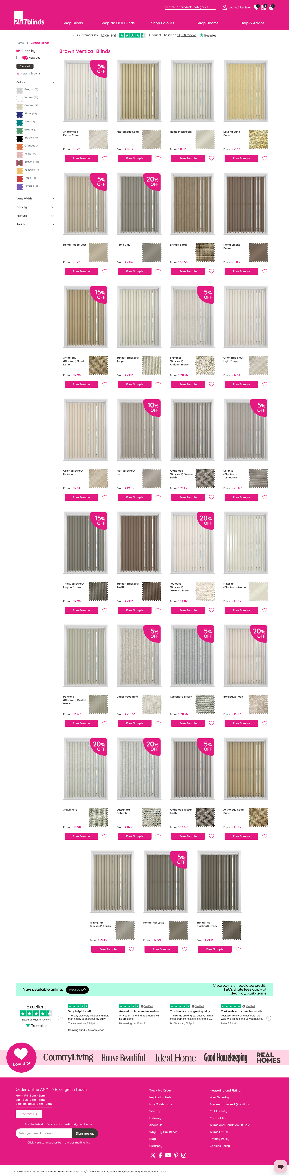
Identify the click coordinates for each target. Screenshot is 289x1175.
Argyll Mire (70, 809)
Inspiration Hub (160, 1097)
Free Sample (81, 158)
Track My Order (160, 1090)
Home (20, 42)
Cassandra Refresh (123, 811)
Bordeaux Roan (233, 696)
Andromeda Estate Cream (71, 133)
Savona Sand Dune (231, 133)
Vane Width (24, 198)
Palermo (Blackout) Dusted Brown (74, 700)
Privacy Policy (219, 1139)
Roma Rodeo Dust (74, 244)
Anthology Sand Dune (233, 811)
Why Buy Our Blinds (163, 1132)
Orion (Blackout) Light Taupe (233, 359)
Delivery (155, 1118)
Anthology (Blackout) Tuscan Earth (181, 474)
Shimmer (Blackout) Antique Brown (179, 361)
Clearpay (155, 1146)
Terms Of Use (219, 1132)
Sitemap (155, 1111)
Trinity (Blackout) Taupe (128, 359)
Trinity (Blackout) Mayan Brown (74, 585)
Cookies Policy (220, 1146)
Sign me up (85, 1133)
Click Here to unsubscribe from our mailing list (58, 1142)
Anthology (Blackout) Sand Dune (73, 361)
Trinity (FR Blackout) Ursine (207, 924)
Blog (152, 1139)
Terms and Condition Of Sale (230, 1125)
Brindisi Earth (178, 244)
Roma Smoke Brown (231, 246)
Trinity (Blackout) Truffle (128, 585)
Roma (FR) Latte (153, 922)
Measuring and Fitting (225, 1090)
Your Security (219, 1097)
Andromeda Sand (128, 131)
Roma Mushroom (181, 131)
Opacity (21, 207)
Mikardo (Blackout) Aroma (234, 585)
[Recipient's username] (44, 1133)
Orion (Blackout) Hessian (73, 472)
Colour (20, 82)
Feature (21, 216)
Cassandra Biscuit (181, 696)
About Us (155, 1125)
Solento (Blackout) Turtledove (230, 474)
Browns (36, 73)
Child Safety (218, 1111)
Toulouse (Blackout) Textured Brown (180, 587)
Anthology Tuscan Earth (181, 811)
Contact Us (29, 1114)
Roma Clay (123, 244)
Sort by (21, 224)
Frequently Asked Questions (230, 1104)
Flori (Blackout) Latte (126, 472)
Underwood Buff (127, 696)
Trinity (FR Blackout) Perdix (100, 924)
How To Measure (161, 1104)
